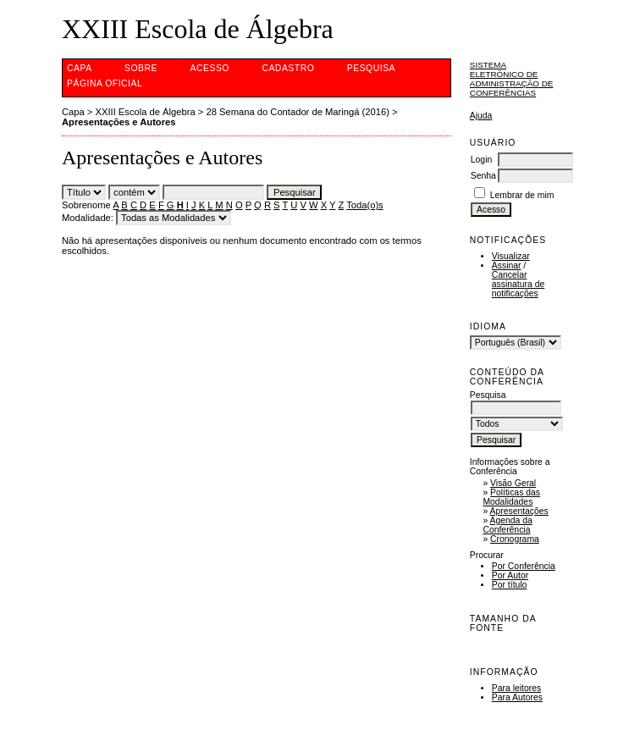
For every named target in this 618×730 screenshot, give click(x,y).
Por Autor (510, 575)
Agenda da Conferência (507, 525)
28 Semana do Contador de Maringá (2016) (297, 112)
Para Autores (517, 697)
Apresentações (519, 511)
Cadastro (288, 68)
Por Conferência (523, 566)
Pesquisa (371, 68)
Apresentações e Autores (119, 122)
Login (481, 159)
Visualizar (511, 256)
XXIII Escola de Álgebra (146, 112)
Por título (509, 584)
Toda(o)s (364, 205)
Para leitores (516, 688)
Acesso (209, 68)
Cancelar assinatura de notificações (518, 284)
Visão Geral (513, 483)
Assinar (506, 265)
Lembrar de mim (522, 195)
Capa (79, 68)
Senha (483, 175)
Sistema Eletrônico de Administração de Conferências (512, 78)
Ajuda (481, 115)
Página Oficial (104, 83)
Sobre (140, 68)
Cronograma (514, 539)
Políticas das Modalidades (511, 497)
